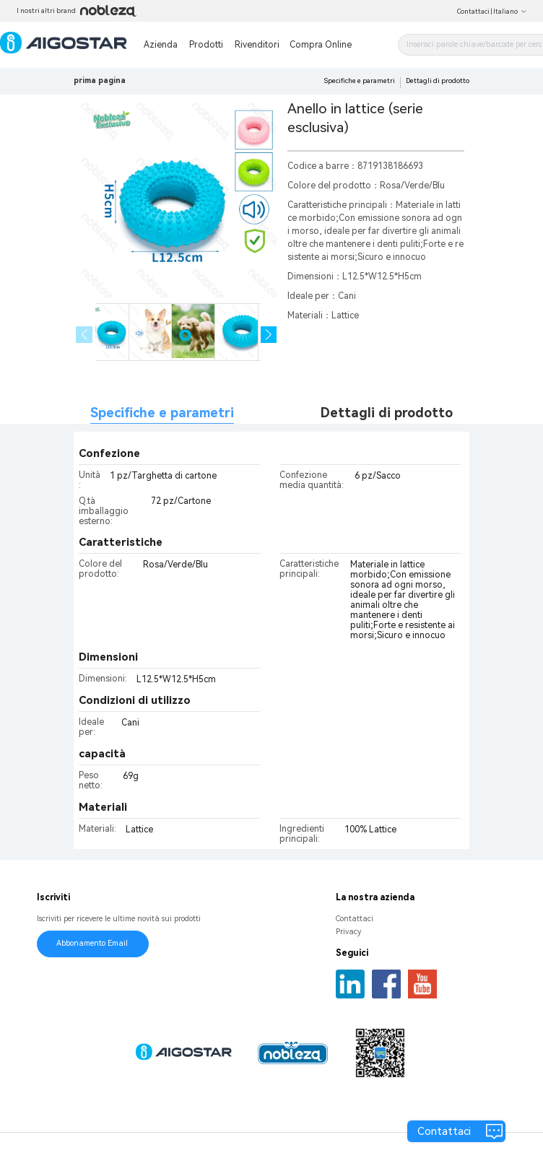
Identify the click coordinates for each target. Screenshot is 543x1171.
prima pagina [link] (100, 80)
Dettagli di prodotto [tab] (387, 412)
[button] (269, 334)
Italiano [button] (510, 11)
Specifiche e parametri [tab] (162, 412)
